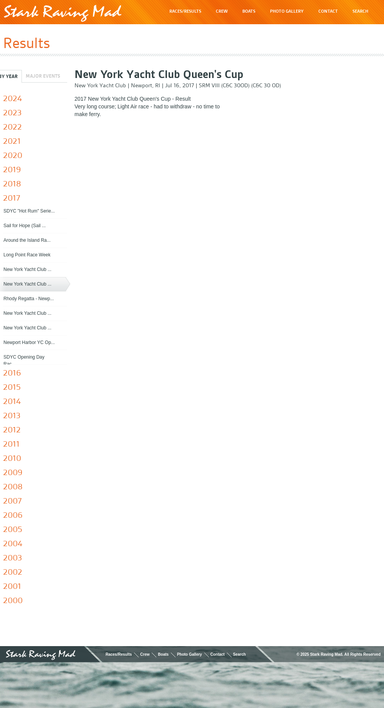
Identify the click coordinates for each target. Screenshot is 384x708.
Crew (144, 654)
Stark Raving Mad (62, 13)
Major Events (43, 76)
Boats (163, 654)
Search (239, 654)
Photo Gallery (189, 654)
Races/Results (119, 654)
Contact (217, 654)
